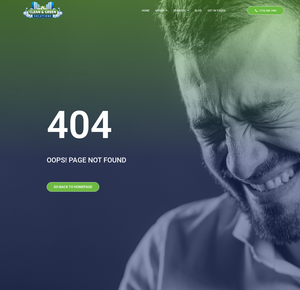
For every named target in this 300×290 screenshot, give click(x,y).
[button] (161, 10)
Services (181, 10)
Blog (198, 10)
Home (145, 10)
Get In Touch (217, 10)
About (161, 10)
